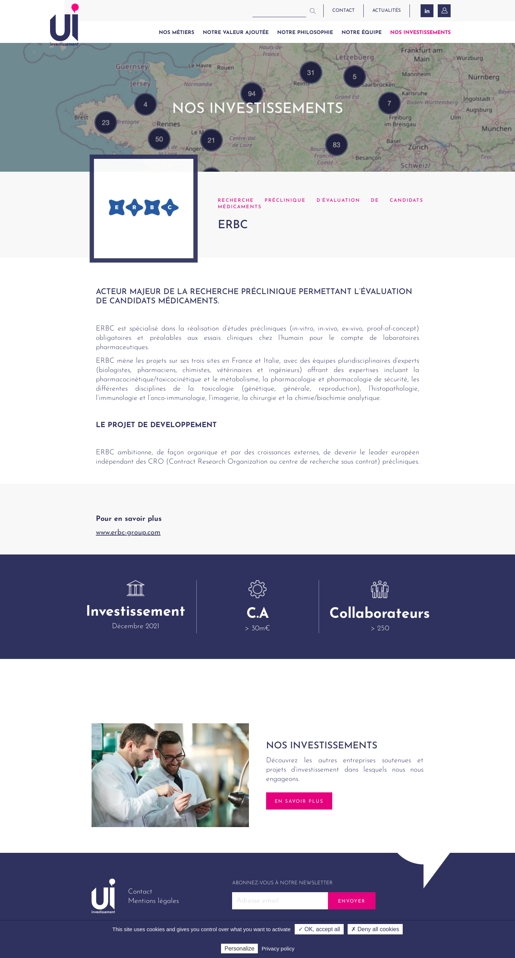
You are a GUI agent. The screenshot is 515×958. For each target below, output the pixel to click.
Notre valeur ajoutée (236, 32)
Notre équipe (362, 32)
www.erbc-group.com (128, 532)
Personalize (240, 948)
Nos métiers (176, 32)
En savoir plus (299, 801)
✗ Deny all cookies (375, 929)
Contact (140, 891)
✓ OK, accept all (319, 929)
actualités (386, 10)
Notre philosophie (305, 32)
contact (343, 10)
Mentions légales (153, 901)
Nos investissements (420, 32)
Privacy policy (278, 948)
